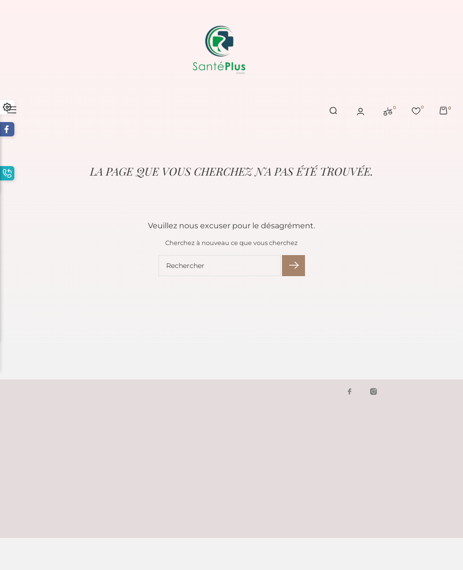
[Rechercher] (219, 265)
